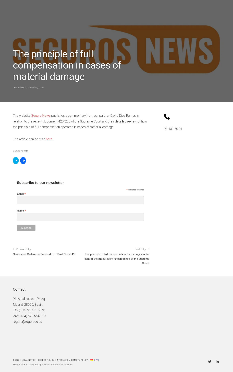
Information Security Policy (72, 360)
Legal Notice (28, 360)
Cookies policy (46, 360)
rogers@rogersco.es (27, 321)
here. (49, 139)
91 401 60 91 (173, 129)
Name (21, 210)
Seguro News (41, 115)
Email (21, 194)
